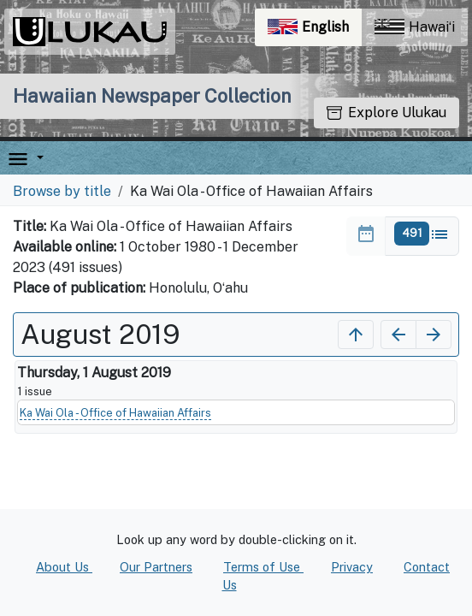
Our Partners (156, 567)
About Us (64, 567)
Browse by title (62, 191)
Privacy (352, 567)
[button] (37, 158)
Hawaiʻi (415, 27)
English (315, 31)
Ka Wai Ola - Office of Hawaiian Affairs (115, 412)
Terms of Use (263, 567)
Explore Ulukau (386, 112)
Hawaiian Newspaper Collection (152, 96)
